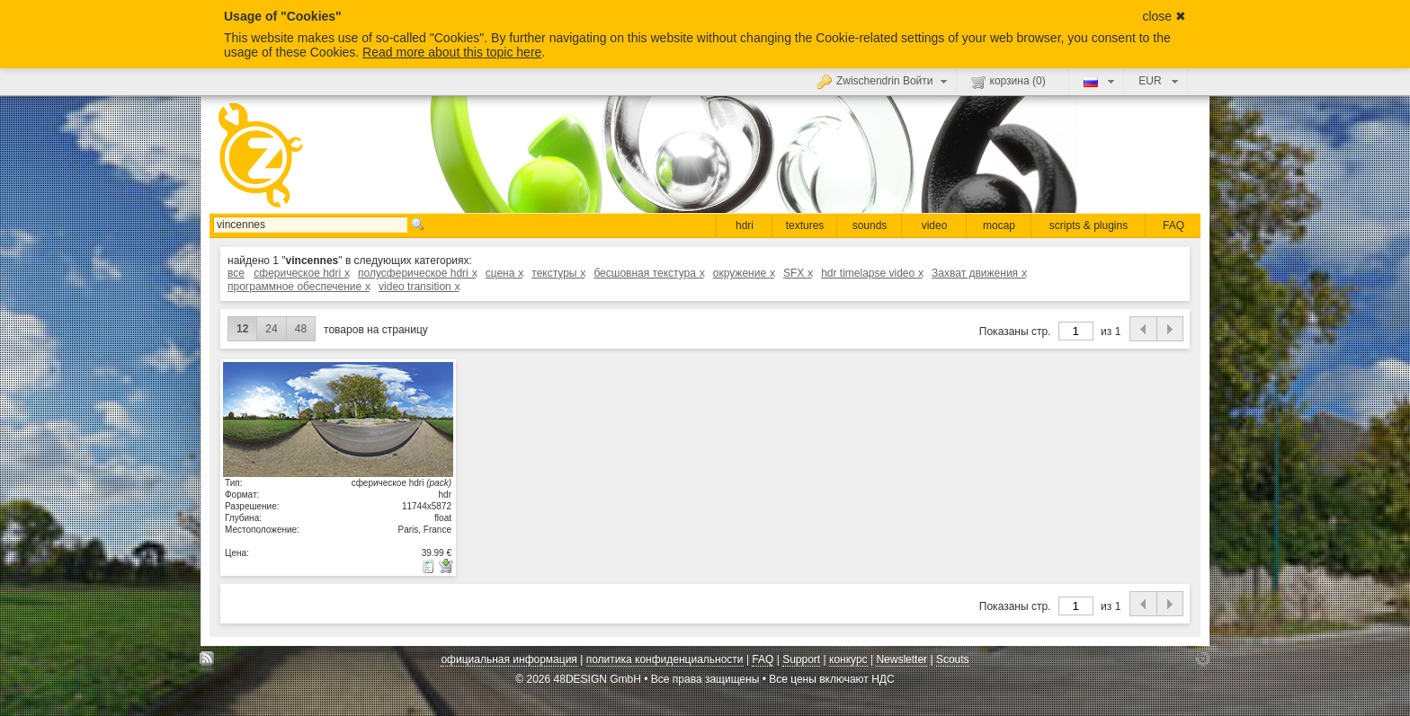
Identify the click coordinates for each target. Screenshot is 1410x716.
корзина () (1008, 82)
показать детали (338, 418)
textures (805, 225)
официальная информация (508, 659)
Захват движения (979, 273)
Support (801, 659)
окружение (743, 273)
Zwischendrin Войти (884, 81)
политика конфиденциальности (665, 659)
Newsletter (901, 659)
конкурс (848, 659)
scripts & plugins (1088, 225)
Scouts (952, 659)
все (236, 273)
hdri (745, 225)
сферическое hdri (301, 273)
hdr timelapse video (872, 273)
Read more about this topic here (451, 52)
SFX (797, 273)
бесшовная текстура (648, 273)
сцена (504, 273)
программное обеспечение (299, 286)
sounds (870, 225)
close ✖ (1164, 16)
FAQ (1173, 225)
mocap (999, 225)
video (935, 225)
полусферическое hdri (417, 273)
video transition (419, 286)
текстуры (558, 273)
